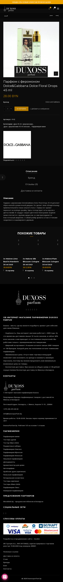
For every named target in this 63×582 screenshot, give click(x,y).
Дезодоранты (9, 462)
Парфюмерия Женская (12, 456)
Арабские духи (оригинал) (14, 471)
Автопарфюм (8, 468)
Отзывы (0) (31, 184)
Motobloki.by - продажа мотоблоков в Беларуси (23, 501)
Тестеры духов (9, 440)
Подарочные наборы (12, 446)
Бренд (31, 177)
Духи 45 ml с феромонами (23, 124)
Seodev (37, 539)
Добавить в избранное (40, 109)
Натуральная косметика (13, 478)
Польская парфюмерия (13, 475)
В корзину (21, 109)
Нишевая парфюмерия (13, 459)
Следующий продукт (57, 15)
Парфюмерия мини (39, 126)
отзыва (42, 425)
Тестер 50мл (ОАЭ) (11, 443)
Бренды (6, 562)
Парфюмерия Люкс (11, 487)
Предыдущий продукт (51, 15)
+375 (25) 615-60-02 (10, 409)
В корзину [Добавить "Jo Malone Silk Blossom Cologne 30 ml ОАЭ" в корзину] (29, 271)
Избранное (50, 7)
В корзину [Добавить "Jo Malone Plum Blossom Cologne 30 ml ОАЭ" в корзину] (49, 271)
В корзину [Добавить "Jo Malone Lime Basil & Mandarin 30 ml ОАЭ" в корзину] (10, 271)
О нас (5, 559)
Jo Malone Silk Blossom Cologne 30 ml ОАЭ (31, 262)
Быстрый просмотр (19, 244)
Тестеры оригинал (11, 481)
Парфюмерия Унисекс (12, 449)
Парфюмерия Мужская (12, 452)
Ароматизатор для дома (13, 465)
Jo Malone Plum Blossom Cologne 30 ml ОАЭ (50, 262)
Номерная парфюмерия (13, 491)
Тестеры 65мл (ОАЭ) (11, 484)
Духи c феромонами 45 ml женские (17, 126)
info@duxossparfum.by (12, 414)
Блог (5, 566)
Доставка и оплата (31, 190)
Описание (31, 171)
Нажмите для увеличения (56, 74)
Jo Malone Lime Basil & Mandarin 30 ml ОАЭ (11, 262)
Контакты (7, 569)
